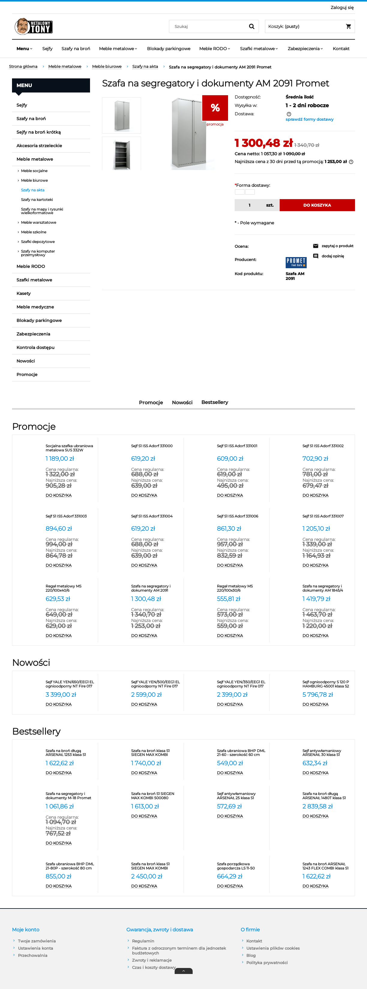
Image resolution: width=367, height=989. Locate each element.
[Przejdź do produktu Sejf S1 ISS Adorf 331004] (155, 518)
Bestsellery (214, 402)
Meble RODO (31, 266)
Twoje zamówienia (37, 941)
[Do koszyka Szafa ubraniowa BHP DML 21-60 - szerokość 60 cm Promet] (241, 773)
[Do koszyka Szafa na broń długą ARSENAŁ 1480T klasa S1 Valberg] (327, 816)
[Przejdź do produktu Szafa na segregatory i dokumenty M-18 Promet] (70, 796)
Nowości (26, 361)
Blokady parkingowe (39, 320)
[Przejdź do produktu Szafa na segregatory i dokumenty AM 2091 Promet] (155, 588)
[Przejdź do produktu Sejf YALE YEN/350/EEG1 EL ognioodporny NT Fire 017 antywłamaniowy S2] (241, 684)
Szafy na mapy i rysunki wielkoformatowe (42, 211)
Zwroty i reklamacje (152, 960)
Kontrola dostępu (35, 347)
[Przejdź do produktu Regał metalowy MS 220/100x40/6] (70, 588)
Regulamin (143, 941)
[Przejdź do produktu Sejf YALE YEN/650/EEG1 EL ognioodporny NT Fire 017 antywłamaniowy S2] (70, 684)
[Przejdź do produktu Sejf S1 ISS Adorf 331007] (327, 518)
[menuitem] (25, 49)
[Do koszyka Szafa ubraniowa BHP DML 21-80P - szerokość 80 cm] (70, 886)
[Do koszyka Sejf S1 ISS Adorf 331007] (327, 565)
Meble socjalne (34, 170)
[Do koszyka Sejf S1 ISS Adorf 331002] (327, 495)
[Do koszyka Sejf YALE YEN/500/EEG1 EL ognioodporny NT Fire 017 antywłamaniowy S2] (155, 704)
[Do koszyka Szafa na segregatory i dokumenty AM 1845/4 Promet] (327, 635)
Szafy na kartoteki (37, 199)
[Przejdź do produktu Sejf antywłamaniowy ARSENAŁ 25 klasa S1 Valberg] (241, 796)
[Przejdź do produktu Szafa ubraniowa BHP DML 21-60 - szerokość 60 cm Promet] (241, 753)
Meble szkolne (33, 232)
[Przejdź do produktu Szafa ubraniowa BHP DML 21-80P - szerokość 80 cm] (70, 866)
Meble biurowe (34, 180)
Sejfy (22, 105)
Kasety (24, 293)
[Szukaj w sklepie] (208, 26)
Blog (251, 955)
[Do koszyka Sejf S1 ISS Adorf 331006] (241, 565)
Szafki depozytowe (38, 241)
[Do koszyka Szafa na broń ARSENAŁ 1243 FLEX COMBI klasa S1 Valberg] (327, 886)
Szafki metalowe (34, 280)
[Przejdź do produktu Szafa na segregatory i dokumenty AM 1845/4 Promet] (327, 588)
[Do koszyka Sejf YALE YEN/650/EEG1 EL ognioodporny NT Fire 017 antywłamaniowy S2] (70, 704)
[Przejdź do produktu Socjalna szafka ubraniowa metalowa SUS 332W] (70, 448)
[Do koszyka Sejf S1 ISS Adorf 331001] (241, 495)
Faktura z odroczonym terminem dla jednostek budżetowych (179, 950)
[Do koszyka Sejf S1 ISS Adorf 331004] (155, 565)
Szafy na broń (31, 118)
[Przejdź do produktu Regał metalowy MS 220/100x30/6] (241, 588)
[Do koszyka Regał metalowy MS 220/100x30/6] (241, 635)
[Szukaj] (252, 26)
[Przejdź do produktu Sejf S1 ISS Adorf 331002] (327, 448)
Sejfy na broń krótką (39, 132)
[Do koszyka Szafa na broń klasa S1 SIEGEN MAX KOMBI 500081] (155, 773)
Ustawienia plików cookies (273, 948)
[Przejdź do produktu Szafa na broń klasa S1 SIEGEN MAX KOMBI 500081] (155, 753)
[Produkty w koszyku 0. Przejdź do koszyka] (310, 26)
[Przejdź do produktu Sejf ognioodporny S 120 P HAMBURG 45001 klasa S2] (327, 684)
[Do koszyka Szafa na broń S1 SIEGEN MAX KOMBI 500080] (155, 816)
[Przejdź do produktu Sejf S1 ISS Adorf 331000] (155, 448)
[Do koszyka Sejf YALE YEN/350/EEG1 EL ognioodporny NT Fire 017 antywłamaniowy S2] (241, 704)
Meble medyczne (35, 307)
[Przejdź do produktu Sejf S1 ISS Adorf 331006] (241, 518)
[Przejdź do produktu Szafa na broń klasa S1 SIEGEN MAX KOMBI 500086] (155, 866)
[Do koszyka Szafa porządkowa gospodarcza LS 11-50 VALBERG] (241, 886)
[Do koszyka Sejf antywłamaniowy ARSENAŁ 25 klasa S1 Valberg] (241, 816)
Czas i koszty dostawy (154, 967)
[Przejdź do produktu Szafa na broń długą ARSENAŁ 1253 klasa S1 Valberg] (70, 753)
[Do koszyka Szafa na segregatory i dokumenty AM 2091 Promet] (155, 635)
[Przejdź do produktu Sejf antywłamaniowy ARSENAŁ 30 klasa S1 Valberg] (327, 753)
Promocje (27, 374)
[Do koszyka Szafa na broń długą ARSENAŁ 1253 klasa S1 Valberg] (70, 773)
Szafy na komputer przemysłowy (38, 253)
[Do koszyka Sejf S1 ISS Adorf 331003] (70, 565)
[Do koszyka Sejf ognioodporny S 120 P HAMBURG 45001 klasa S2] (327, 704)
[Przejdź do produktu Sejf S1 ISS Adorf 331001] (241, 448)
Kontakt (254, 941)
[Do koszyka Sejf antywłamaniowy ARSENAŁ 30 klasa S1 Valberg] (327, 773)
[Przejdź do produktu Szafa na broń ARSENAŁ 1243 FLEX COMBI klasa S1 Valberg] (327, 866)
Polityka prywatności (267, 962)
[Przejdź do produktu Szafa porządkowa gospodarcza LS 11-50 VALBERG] (241, 866)
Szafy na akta (32, 190)
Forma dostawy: (252, 185)
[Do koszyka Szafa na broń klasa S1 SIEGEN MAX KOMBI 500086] (155, 886)
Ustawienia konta (35, 948)
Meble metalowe (35, 159)
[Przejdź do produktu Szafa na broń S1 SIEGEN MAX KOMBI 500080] (155, 796)
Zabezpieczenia (33, 334)
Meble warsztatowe (38, 222)
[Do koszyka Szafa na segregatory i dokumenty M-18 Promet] (70, 843)
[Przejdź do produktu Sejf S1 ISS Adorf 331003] (70, 518)
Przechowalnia (32, 955)
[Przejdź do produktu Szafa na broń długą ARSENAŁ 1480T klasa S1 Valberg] (327, 796)
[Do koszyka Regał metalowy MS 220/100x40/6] (70, 635)
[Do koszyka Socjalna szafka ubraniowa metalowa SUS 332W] (70, 495)
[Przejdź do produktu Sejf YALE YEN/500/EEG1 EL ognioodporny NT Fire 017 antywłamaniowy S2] (155, 684)
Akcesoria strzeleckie (39, 145)
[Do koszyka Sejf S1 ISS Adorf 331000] (155, 495)
